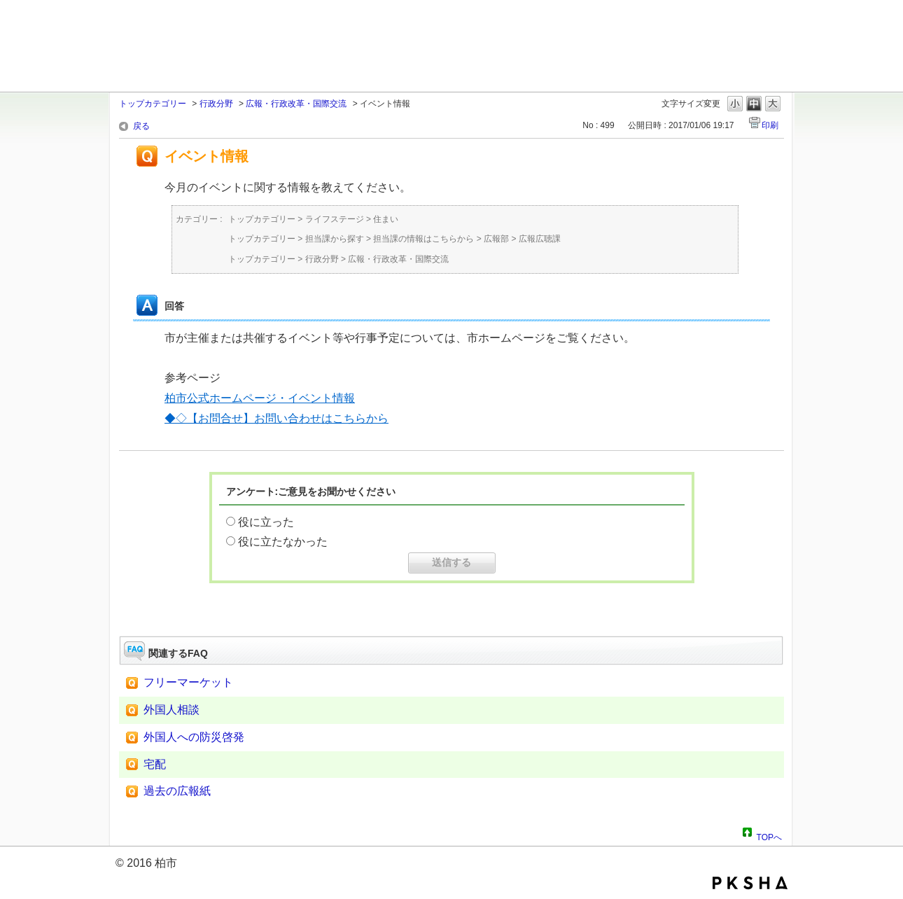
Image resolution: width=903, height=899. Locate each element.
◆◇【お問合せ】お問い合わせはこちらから (276, 418)
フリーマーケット (188, 682)
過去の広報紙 (177, 791)
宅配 (155, 764)
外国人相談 (172, 710)
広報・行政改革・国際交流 (296, 104)
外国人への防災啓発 (194, 737)
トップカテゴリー (152, 104)
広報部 (496, 239)
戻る (141, 126)
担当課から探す (334, 239)
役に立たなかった (283, 542)
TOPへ (769, 835)
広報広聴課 (540, 239)
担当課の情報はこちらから (423, 239)
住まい (385, 219)
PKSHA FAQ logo (750, 883)
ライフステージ (334, 219)
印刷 (770, 125)
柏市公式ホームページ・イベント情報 (259, 398)
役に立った (266, 522)
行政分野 (216, 104)
